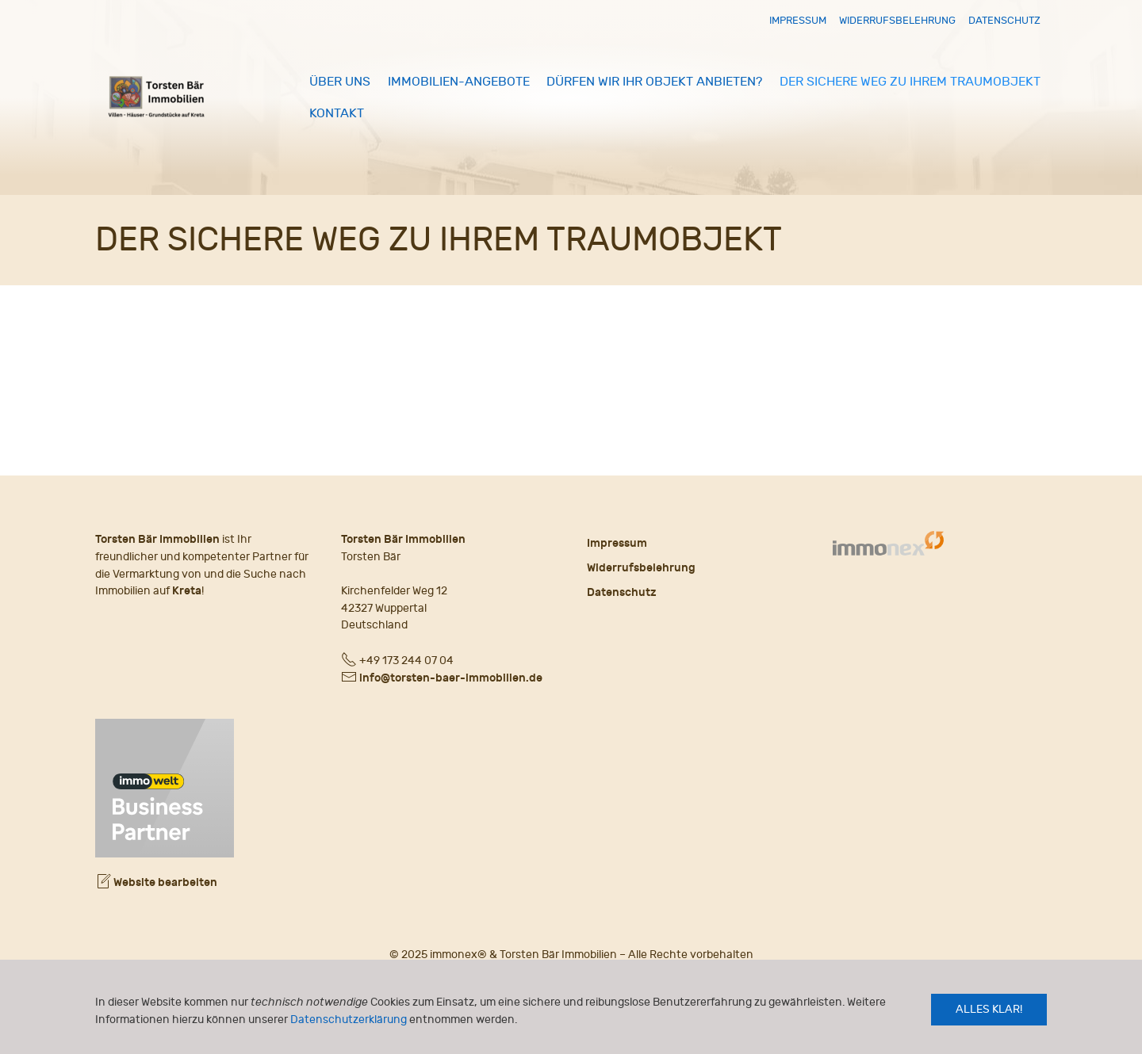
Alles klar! (989, 1009)
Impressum (797, 20)
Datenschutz (1004, 20)
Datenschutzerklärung (348, 1019)
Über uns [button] (339, 81)
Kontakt (336, 113)
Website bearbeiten (156, 882)
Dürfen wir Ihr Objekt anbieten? (654, 81)
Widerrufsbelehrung (897, 20)
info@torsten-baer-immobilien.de (450, 678)
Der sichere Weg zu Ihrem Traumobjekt (910, 81)
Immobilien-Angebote (459, 81)
